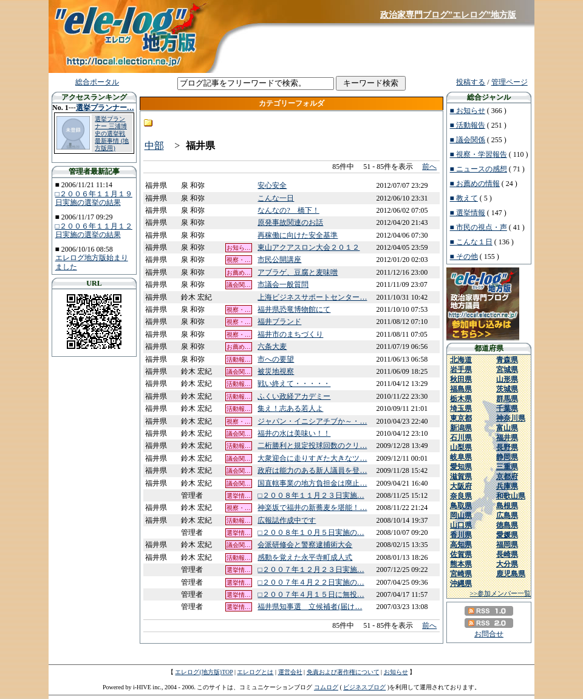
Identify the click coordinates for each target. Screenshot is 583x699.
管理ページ (509, 82)
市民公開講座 (279, 259)
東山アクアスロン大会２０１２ (308, 247)
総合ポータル (97, 82)
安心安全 (272, 185)
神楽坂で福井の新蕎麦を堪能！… (312, 507)
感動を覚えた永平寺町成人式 (304, 557)
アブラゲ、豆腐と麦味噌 (297, 272)
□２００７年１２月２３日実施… (310, 569)
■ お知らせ (467, 110)
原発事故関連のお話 (290, 222)
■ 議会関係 (467, 140)
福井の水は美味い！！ (293, 433)
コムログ (326, 687)
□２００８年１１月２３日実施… (310, 495)
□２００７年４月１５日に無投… (310, 594)
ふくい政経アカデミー (293, 396)
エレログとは (255, 672)
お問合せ (488, 634)
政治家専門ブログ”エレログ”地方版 (448, 14)
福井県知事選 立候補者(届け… (309, 606)
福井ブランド (279, 321)
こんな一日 (275, 198)
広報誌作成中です (286, 520)
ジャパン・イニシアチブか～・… (312, 421)
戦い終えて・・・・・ (293, 383)
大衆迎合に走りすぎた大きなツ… (312, 458)
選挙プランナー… (105, 107)
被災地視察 (275, 371)
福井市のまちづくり (290, 334)
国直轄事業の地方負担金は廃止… (312, 483)
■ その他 (464, 256)
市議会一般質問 (283, 284)
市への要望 (275, 359)
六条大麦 (272, 346)
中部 (154, 145)
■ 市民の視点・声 (478, 227)
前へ (429, 166)
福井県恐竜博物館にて (293, 309)
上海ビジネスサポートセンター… (312, 297)
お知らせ (396, 672)
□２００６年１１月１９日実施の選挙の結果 (93, 198)
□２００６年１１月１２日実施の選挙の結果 (93, 230)
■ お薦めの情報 (475, 183)
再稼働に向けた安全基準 (297, 235)
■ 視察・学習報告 (478, 154)
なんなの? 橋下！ (288, 210)
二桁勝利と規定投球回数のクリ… (312, 445)
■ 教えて (464, 198)
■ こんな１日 (471, 242)
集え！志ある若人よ (290, 408)
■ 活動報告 (467, 125)
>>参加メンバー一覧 (500, 593)
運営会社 (290, 672)
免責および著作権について (343, 672)
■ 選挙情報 (467, 212)
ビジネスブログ (364, 687)
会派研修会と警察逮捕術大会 (304, 544)
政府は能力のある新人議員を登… (312, 470)
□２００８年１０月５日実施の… (310, 532)
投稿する (470, 82)
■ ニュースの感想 (478, 169)
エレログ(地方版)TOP (204, 672)
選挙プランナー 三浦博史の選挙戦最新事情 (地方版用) (112, 133)
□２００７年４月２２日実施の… (310, 582)
